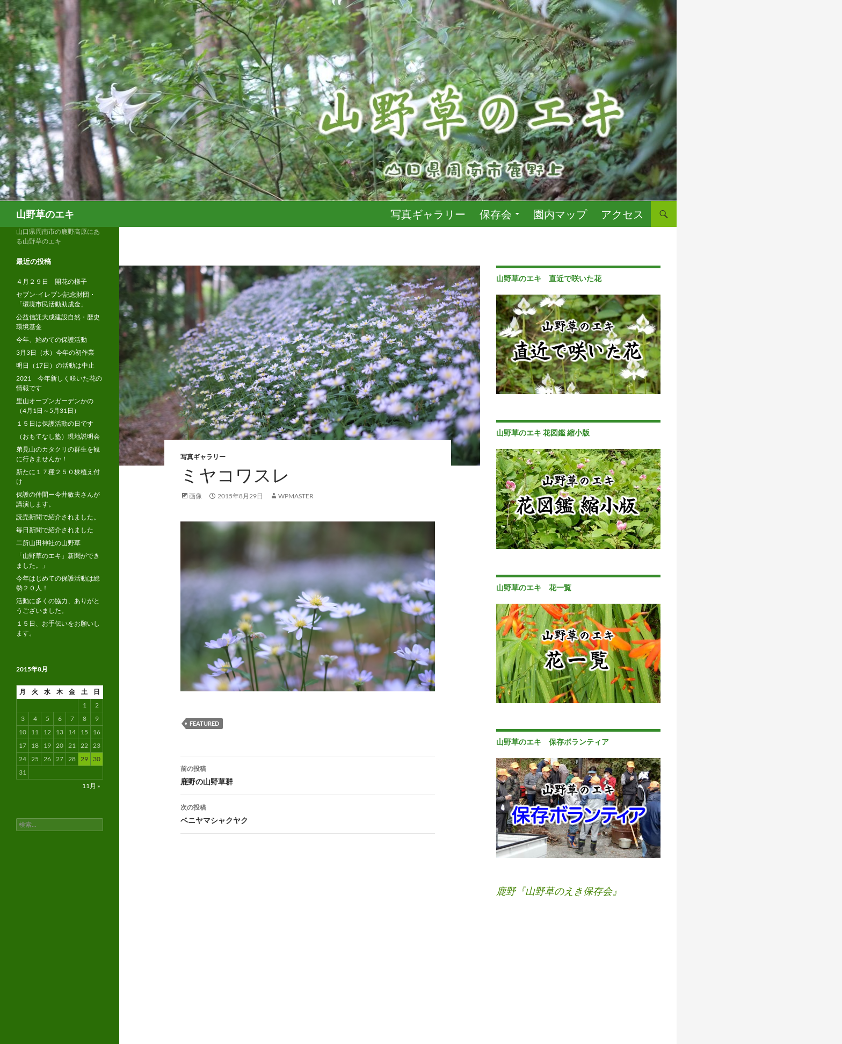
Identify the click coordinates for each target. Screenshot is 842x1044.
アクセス (622, 214)
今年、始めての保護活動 (51, 339)
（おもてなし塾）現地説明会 (58, 436)
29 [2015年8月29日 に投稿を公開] (84, 759)
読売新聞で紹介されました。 (58, 517)
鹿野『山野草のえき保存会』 (559, 891)
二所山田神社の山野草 (48, 543)
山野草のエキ (45, 214)
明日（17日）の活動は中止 (55, 365)
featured (204, 723)
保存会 (496, 214)
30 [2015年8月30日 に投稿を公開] (96, 759)
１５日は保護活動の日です (54, 423)
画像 (195, 496)
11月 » (91, 786)
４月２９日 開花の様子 (51, 281)
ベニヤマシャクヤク (307, 813)
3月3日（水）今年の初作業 (55, 352)
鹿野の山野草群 (307, 774)
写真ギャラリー (428, 214)
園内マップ (560, 214)
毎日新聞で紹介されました (54, 530)
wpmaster (296, 496)
